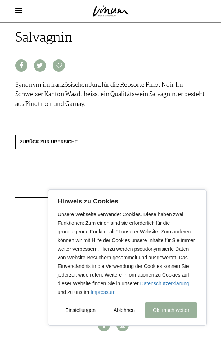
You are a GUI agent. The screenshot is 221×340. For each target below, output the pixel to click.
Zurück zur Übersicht (49, 141)
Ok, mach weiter (171, 310)
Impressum (102, 292)
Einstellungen (80, 310)
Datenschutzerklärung (164, 283)
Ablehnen (124, 310)
